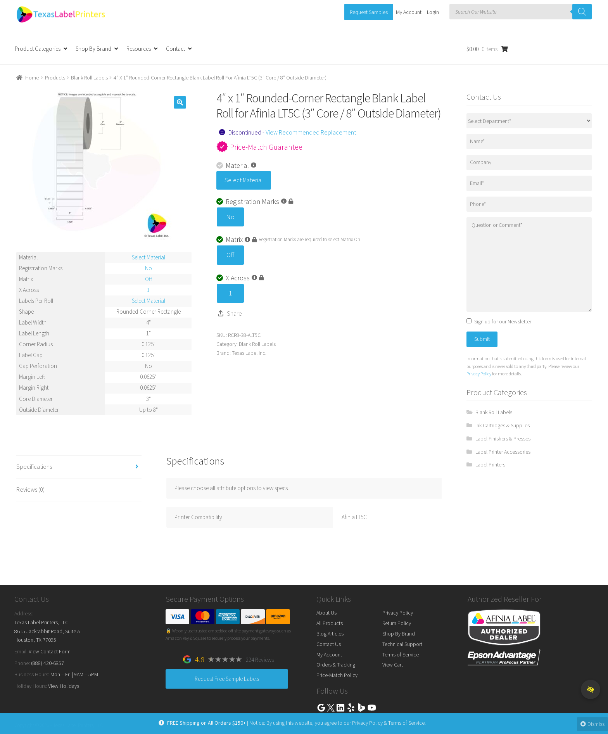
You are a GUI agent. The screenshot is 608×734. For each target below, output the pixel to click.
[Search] (582, 11)
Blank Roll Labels (89, 77)
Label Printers (490, 464)
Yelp (351, 707)
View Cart (392, 664)
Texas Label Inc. (249, 352)
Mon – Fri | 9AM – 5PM (74, 674)
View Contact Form (50, 651)
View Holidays (63, 685)
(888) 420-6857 (47, 663)
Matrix (236, 239)
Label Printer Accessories (502, 451)
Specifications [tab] (34, 466)
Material (236, 165)
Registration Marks (254, 201)
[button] (180, 102)
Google (321, 707)
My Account (408, 12)
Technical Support (402, 644)
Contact (175, 48)
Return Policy (396, 623)
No (230, 216)
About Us (326, 612)
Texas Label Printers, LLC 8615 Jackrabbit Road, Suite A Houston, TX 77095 (47, 631)
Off (230, 254)
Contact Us (328, 644)
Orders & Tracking (335, 664)
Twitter (331, 708)
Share (234, 313)
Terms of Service (400, 654)
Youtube (372, 707)
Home (32, 77)
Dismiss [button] (591, 723)
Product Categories (37, 48)
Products (55, 77)
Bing (361, 707)
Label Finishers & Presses (502, 438)
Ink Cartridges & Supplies (502, 425)
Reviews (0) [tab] (30, 489)
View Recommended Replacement (311, 132)
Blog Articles (330, 633)
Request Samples (369, 12)
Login (433, 12)
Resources (138, 48)
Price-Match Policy (337, 675)
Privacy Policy (478, 373)
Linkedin (340, 707)
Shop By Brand (93, 48)
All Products (329, 623)
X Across (240, 277)
